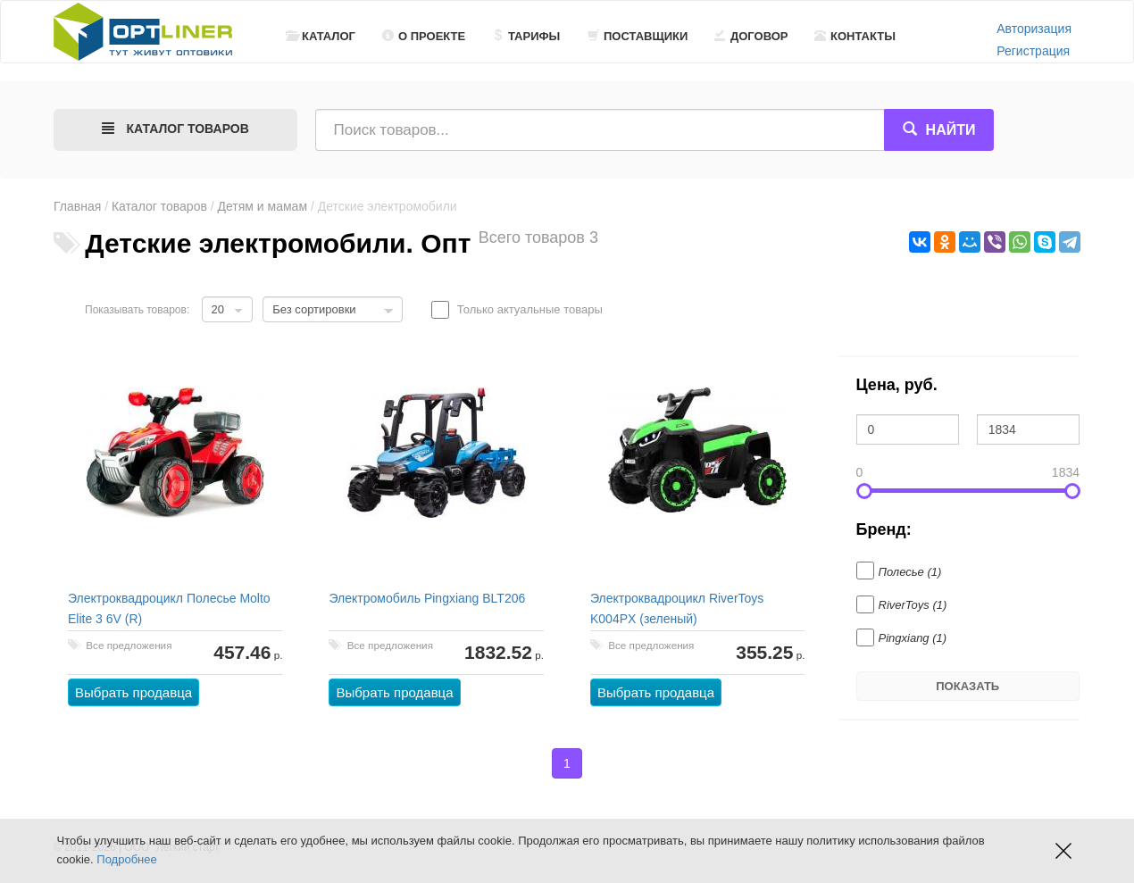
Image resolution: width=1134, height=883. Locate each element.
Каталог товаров (159, 206)
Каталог (320, 36)
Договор (751, 36)
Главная (77, 206)
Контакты (855, 36)
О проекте (423, 36)
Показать (967, 686)
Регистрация (1033, 51)
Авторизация (1033, 28)
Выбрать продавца (133, 692)
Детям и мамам (262, 206)
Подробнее (126, 859)
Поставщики (638, 36)
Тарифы (526, 36)
